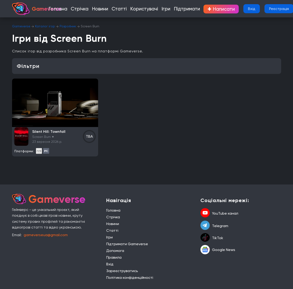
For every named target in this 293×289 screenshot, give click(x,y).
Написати (207, 9)
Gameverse (21, 26)
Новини (107, 9)
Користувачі (143, 9)
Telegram (214, 226)
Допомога (115, 250)
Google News (217, 249)
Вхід (239, 8)
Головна (73, 9)
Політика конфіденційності (129, 277)
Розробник (68, 26)
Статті (123, 9)
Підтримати (177, 9)
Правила (114, 257)
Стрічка (90, 9)
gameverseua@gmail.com (46, 235)
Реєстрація (267, 8)
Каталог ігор (45, 26)
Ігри (160, 9)
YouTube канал (219, 213)
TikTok (211, 238)
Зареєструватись (122, 271)
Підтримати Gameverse (127, 244)
